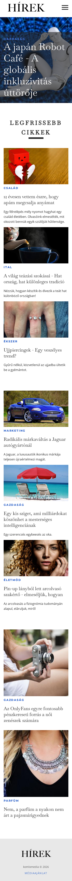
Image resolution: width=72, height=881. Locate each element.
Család (11, 188)
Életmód (12, 580)
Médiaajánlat (36, 873)
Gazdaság (14, 39)
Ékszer (11, 341)
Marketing (14, 430)
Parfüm (11, 800)
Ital (8, 267)
